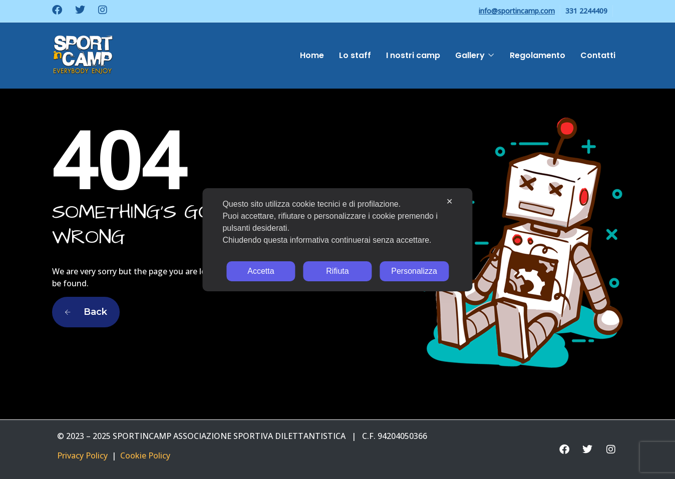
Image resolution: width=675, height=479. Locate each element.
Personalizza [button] (414, 271)
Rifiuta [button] (337, 271)
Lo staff (355, 55)
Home (312, 55)
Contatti (597, 55)
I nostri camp (413, 55)
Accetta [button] (260, 271)
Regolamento (537, 55)
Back (86, 311)
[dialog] (337, 239)
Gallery (470, 55)
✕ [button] (449, 201)
